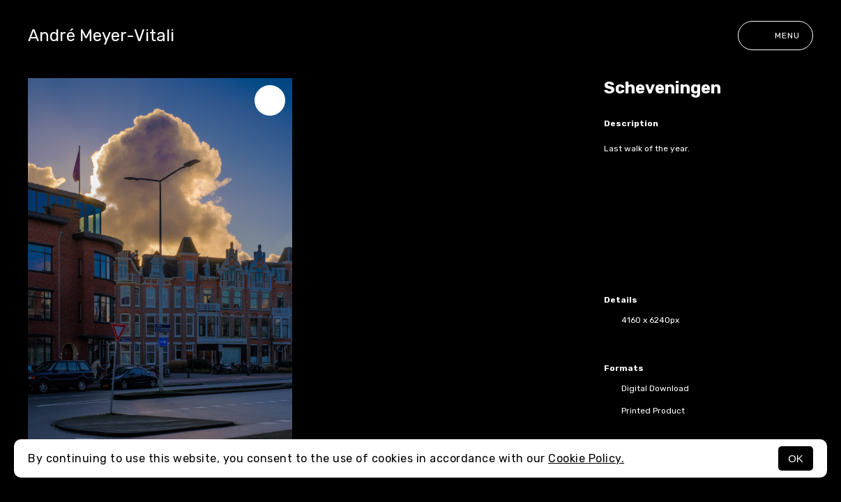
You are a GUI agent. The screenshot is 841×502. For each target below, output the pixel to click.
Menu (775, 35)
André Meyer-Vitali (101, 35)
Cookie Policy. (586, 458)
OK (795, 458)
